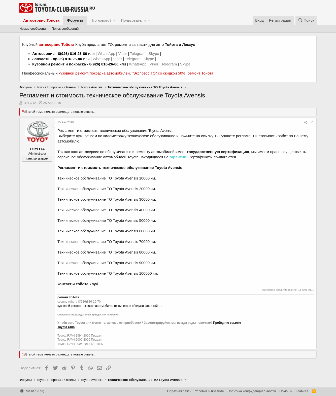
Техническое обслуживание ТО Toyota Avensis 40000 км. (106, 210)
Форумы (75, 20)
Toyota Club (66, 327)
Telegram (138, 53)
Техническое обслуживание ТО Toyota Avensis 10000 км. (106, 178)
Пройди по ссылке (227, 323)
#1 (312, 122)
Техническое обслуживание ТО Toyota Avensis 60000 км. (106, 231)
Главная (302, 391)
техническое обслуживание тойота (138, 306)
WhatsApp (107, 53)
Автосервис (43, 53)
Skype (154, 53)
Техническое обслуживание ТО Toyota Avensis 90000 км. (106, 263)
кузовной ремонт (73, 73)
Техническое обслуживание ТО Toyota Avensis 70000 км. (106, 241)
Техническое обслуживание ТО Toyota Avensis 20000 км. (106, 189)
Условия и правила (209, 391)
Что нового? (101, 20)
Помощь (285, 391)
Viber (122, 53)
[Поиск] (306, 20)
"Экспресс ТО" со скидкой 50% (158, 73)
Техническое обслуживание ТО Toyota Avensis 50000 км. (106, 220)
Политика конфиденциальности (251, 391)
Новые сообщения (33, 28)
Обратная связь (179, 391)
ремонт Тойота (200, 73)
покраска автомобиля (97, 306)
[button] (114, 20)
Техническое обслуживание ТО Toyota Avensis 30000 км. (106, 199)
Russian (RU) (32, 391)
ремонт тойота (68, 297)
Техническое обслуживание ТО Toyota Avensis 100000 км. (107, 273)
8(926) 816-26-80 (72, 53)
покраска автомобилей (110, 73)
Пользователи (133, 20)
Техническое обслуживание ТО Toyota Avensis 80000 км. (106, 252)
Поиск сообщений (65, 28)
